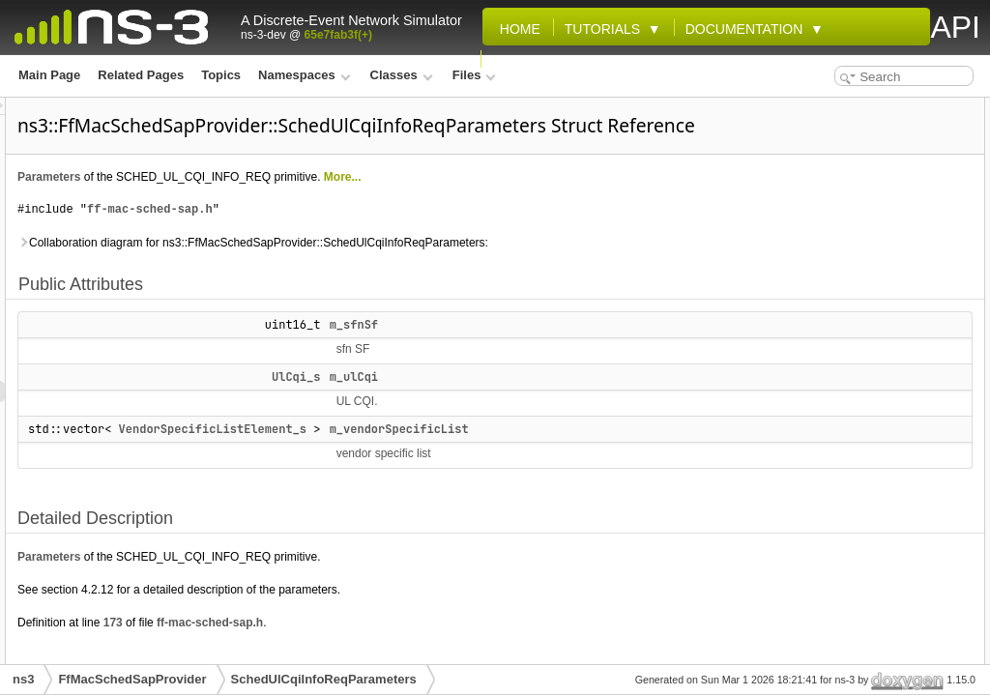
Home (516, 29)
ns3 (23, 679)
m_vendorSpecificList (641, 456)
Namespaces (304, 75)
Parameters (290, 204)
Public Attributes (820, 108)
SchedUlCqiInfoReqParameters (324, 679)
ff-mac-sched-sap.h (391, 236)
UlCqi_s (537, 404)
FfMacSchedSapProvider (132, 679)
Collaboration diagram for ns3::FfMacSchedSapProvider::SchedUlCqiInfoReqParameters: (494, 269)
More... (584, 204)
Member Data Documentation (854, 214)
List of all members (827, 299)
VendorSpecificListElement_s (454, 456)
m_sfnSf (595, 352)
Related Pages (141, 75)
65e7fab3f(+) (338, 35)
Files (474, 75)
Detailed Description (830, 193)
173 (354, 649)
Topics (221, 75)
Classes (401, 75)
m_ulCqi (595, 404)
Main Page (49, 75)
